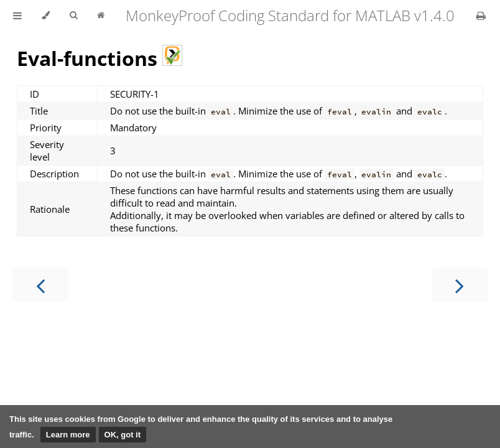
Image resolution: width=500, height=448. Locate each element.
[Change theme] (46, 15)
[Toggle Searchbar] (73, 15)
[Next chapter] (460, 285)
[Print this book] (481, 15)
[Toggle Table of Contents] (17, 15)
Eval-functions (99, 58)
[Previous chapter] (40, 285)
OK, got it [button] (122, 434)
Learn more (68, 434)
